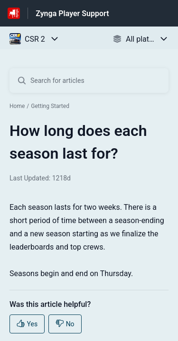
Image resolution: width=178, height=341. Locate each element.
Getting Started (50, 106)
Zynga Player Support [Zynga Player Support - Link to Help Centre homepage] (72, 13)
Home (17, 106)
